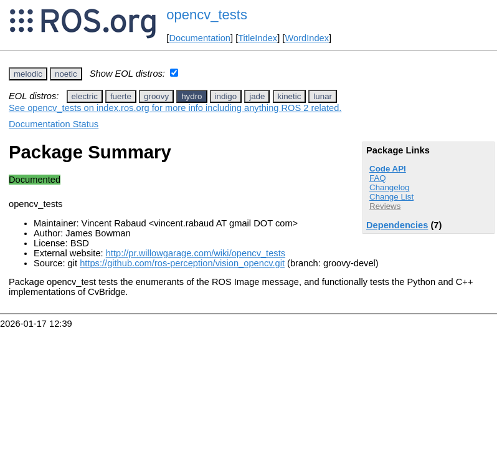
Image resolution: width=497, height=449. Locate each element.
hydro (191, 96)
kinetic (289, 96)
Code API (387, 168)
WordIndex (307, 38)
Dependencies (397, 225)
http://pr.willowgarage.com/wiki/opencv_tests (195, 253)
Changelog (389, 187)
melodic (28, 74)
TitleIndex (257, 38)
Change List (391, 196)
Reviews (384, 206)
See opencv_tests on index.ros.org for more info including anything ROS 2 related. (175, 108)
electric (85, 96)
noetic (66, 74)
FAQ (377, 178)
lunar (322, 96)
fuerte (120, 96)
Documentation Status (53, 124)
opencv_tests (206, 14)
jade (257, 96)
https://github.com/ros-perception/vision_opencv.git (182, 263)
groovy (156, 96)
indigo (226, 96)
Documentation (199, 38)
